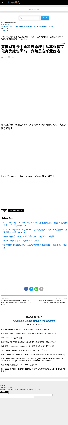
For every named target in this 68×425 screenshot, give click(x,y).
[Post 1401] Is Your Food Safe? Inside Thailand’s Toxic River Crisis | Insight (27, 26)
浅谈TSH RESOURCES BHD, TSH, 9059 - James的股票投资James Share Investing (33, 354)
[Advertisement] (34, 77)
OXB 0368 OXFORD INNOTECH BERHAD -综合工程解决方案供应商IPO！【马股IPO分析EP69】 (33, 370)
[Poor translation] (6, 392)
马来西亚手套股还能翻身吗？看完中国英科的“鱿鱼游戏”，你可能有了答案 (29, 333)
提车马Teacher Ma (16, 211)
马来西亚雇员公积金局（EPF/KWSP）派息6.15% (34, 321)
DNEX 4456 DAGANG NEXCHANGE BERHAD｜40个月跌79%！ (25, 350)
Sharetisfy (14, 2)
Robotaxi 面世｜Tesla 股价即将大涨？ (21, 240)
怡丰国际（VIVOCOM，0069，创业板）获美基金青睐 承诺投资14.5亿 (27, 346)
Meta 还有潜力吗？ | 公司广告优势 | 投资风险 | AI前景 (28, 236)
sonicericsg (5, 24)
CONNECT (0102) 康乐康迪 (11, 338)
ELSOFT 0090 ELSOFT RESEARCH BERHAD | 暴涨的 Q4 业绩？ (25, 329)
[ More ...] (64, 43)
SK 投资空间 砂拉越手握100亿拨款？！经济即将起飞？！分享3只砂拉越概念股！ (52, 301)
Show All (5, 30)
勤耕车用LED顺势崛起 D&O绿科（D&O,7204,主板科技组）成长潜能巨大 (28, 342)
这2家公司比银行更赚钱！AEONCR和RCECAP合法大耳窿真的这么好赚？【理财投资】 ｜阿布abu (16, 302)
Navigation (34, 9)
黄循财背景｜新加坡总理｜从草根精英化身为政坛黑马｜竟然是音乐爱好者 (32, 49)
